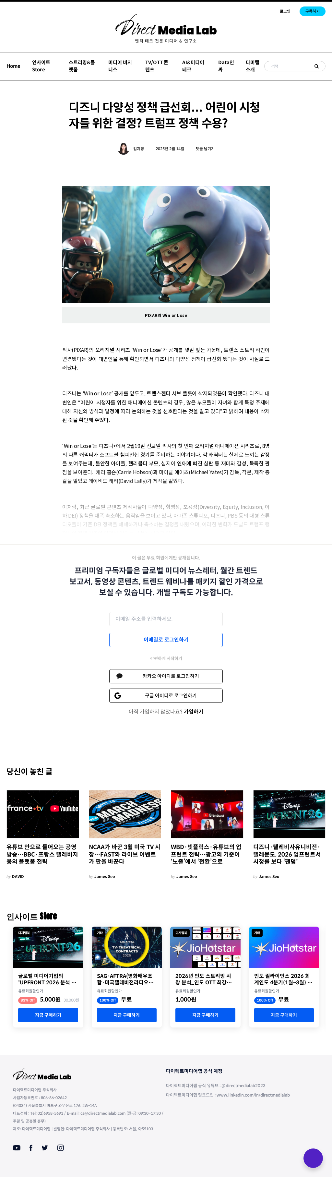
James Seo (104, 876)
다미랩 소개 (252, 66)
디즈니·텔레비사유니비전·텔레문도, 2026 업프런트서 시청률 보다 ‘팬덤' (287, 854)
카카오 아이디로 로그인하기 (171, 676)
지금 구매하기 (48, 1015)
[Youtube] (16, 1147)
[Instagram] (60, 1148)
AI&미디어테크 (193, 66)
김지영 (138, 148)
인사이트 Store (41, 66)
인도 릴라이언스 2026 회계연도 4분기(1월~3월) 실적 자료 (283, 979)
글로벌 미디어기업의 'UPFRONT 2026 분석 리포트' (47, 979)
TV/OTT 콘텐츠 (156, 66)
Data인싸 (226, 66)
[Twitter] (45, 1147)
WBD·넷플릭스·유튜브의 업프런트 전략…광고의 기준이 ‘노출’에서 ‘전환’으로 (206, 854)
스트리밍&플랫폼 (82, 66)
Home (13, 66)
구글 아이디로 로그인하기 (171, 695)
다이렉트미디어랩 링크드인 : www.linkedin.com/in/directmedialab (228, 1095)
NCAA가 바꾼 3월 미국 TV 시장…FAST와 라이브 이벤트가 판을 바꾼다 (124, 854)
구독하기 (312, 11)
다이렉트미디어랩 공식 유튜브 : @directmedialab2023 (216, 1086)
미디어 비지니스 (120, 66)
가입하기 (193, 711)
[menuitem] (166, 41)
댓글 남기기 (205, 148)
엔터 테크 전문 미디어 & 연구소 (166, 41)
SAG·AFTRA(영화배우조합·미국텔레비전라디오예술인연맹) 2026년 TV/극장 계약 (125, 979)
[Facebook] (31, 1148)
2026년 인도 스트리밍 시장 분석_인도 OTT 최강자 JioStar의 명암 (203, 979)
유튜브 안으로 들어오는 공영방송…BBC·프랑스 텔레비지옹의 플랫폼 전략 (42, 854)
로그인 (285, 11)
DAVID (18, 876)
